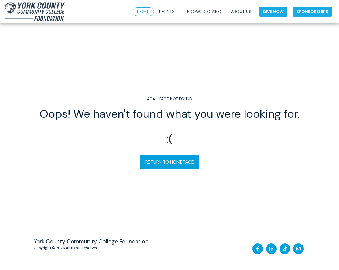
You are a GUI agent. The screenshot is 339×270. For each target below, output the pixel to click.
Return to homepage (169, 162)
